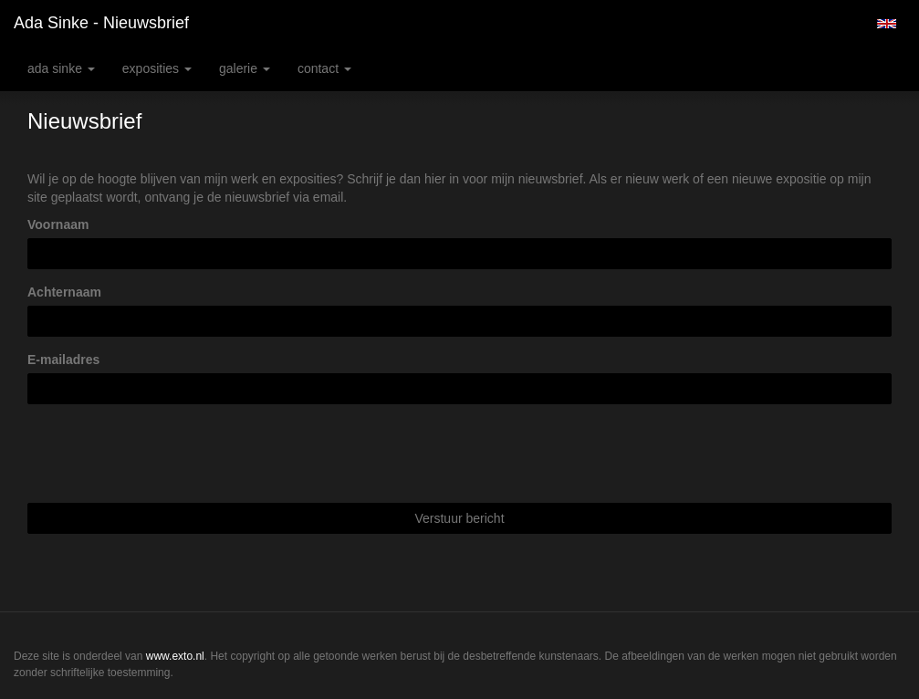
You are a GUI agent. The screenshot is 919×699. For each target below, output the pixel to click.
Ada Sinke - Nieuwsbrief (101, 23)
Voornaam (58, 224)
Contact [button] (324, 68)
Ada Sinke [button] (61, 68)
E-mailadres (63, 359)
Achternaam (64, 292)
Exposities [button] (157, 68)
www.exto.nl (175, 656)
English (886, 23)
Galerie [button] (244, 68)
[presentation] (166, 453)
